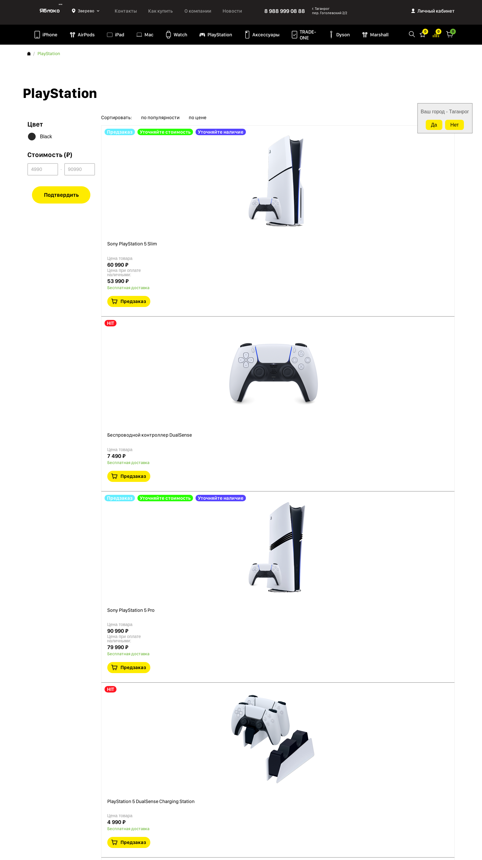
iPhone (49, 35)
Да (434, 124)
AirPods (86, 35)
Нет (454, 124)
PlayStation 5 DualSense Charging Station (227, 386)
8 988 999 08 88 (284, 11)
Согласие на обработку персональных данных (66, 802)
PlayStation (219, 35)
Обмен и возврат (44, 814)
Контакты (126, 11)
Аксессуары (265, 35)
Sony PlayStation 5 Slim (205, 138)
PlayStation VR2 (197, 458)
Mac (148, 35)
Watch (180, 35)
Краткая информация (404, 196)
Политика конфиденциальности (59, 781)
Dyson (343, 35)
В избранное (390, 196)
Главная (28, 53)
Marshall (379, 35)
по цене (198, 117)
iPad (119, 35)
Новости (232, 11)
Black (46, 136)
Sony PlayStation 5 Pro (204, 298)
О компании (197, 11)
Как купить (160, 11)
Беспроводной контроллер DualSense (225, 226)
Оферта (35, 789)
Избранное (423, 33)
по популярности (160, 117)
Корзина (449, 33)
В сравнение (419, 196)
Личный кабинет (436, 11)
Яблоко (49, 10)
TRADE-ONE (308, 35)
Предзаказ (411, 178)
